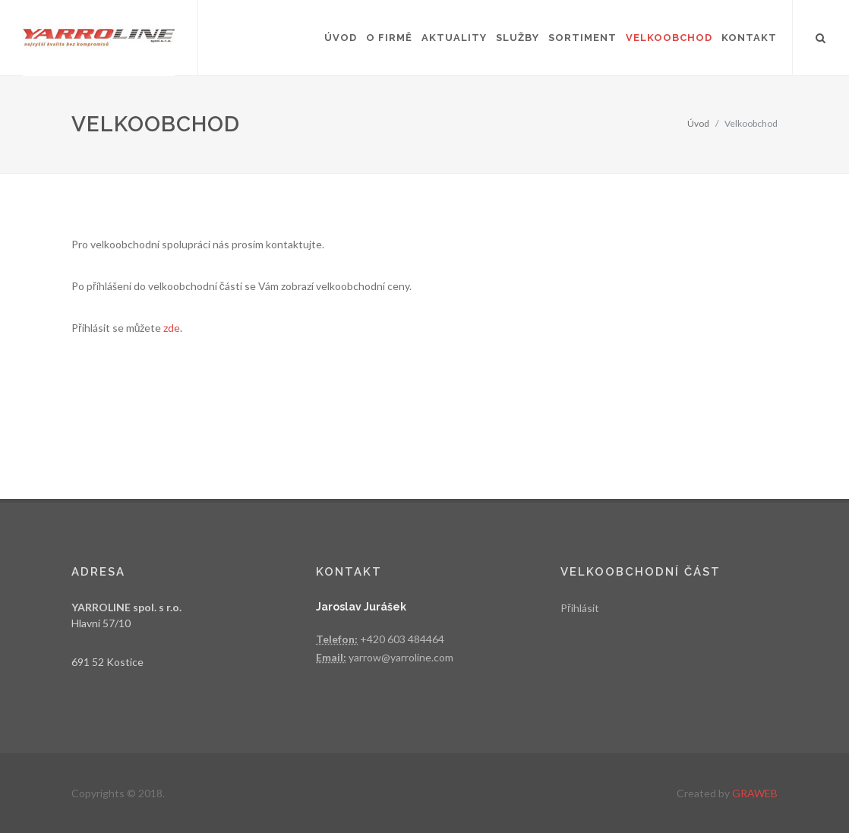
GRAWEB (755, 793)
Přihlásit (579, 607)
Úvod (698, 123)
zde (171, 327)
